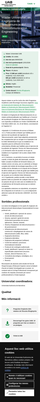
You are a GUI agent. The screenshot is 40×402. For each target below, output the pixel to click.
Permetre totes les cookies (15, 392)
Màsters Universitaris (13, 9)
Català (32, 3)
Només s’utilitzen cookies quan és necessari (19, 377)
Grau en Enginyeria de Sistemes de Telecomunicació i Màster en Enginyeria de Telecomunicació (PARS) (20, 105)
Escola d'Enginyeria (23, 90)
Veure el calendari (12, 65)
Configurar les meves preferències (17, 384)
